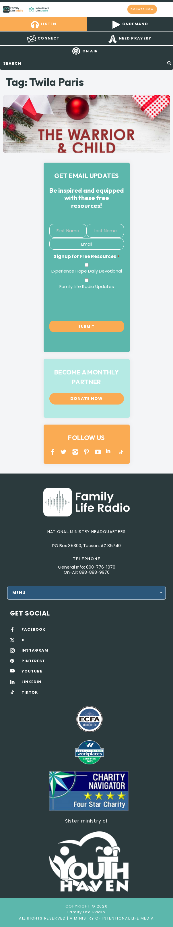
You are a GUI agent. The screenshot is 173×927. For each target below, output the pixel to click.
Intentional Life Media (127, 918)
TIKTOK (30, 692)
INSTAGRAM (75, 452)
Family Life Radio (54, 9)
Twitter (64, 452)
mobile (165, 9)
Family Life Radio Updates (86, 286)
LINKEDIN (109, 452)
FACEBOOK (33, 629)
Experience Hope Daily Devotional (86, 271)
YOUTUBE (98, 452)
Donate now (142, 9)
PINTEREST (86, 452)
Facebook (52, 452)
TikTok (120, 452)
